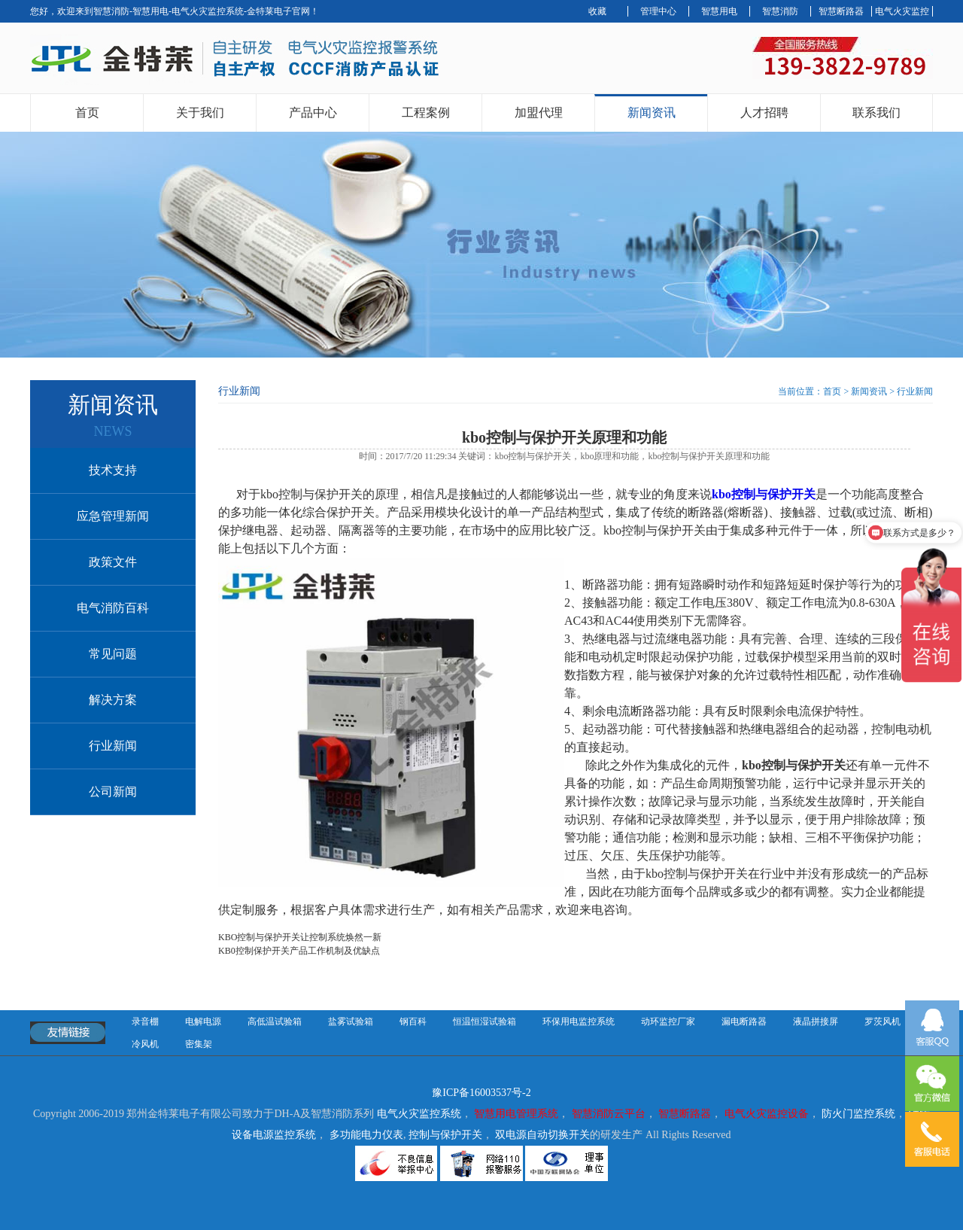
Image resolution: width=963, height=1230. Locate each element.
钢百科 (413, 1021)
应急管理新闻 (113, 516)
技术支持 (113, 470)
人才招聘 (764, 112)
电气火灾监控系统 (419, 1113)
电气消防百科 (113, 607)
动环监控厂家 (668, 1021)
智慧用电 (719, 11)
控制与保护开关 (445, 1134)
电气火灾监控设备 (767, 1113)
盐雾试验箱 (350, 1021)
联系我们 (876, 112)
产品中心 (313, 112)
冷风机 (145, 1044)
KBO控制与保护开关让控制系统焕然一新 (299, 937)
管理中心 (658, 11)
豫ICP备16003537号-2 (481, 1092)
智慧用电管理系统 (516, 1113)
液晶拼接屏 (815, 1021)
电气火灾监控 (902, 11)
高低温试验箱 (275, 1021)
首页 (87, 112)
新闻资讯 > (874, 391)
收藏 (597, 11)
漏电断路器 (744, 1021)
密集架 (198, 1044)
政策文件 (113, 562)
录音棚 (145, 1021)
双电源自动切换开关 (542, 1134)
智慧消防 (780, 11)
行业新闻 (113, 745)
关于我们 (200, 112)
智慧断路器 (841, 11)
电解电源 (203, 1021)
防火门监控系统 (858, 1113)
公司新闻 (113, 791)
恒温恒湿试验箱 (484, 1021)
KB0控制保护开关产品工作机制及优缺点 (299, 950)
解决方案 (113, 699)
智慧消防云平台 (609, 1113)
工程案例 (426, 112)
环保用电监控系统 (578, 1021)
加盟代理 (539, 112)
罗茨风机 (882, 1021)
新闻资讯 (651, 112)
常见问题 (113, 653)
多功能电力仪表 (366, 1134)
